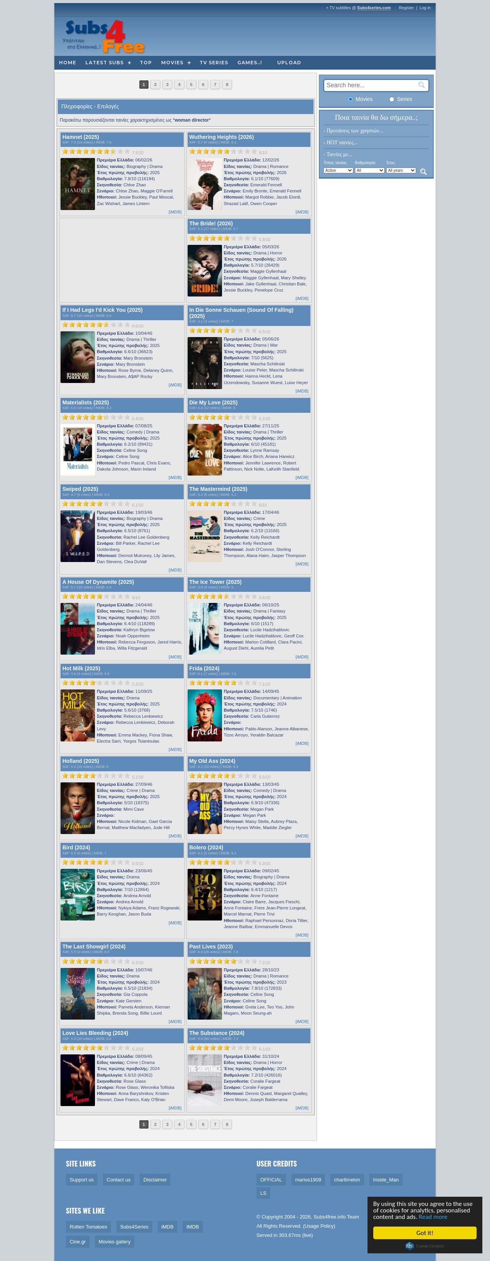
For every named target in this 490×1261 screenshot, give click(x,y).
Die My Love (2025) (213, 402)
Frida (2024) (204, 668)
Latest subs (104, 62)
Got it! (424, 1233)
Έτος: (391, 163)
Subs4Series (134, 1227)
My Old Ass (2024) (212, 761)
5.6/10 (264, 597)
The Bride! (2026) (211, 223)
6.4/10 (138, 418)
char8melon (347, 1180)
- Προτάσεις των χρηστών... (353, 131)
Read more (433, 1217)
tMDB (192, 1227)
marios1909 (308, 1180)
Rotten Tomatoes (88, 1227)
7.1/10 (264, 684)
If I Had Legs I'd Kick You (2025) (102, 310)
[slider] (96, 151)
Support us (82, 1180)
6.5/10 (264, 331)
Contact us (119, 1180)
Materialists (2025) (85, 402)
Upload (289, 62)
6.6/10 (138, 326)
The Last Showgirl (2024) (94, 946)
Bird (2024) (76, 847)
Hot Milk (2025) (81, 668)
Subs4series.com (374, 7)
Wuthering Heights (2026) (221, 137)
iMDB (100, 142)
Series (400, 99)
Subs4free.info (330, 1217)
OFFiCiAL (271, 1180)
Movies (172, 62)
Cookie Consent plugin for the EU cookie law (425, 1246)
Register (406, 7)
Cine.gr (78, 1242)
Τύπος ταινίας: (335, 163)
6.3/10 (264, 863)
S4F (65, 142)
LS (263, 1193)
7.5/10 (138, 152)
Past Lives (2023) (211, 946)
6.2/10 (264, 418)
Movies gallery (115, 1242)
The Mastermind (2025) (218, 489)
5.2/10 (138, 684)
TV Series (213, 62)
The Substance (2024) (217, 1033)
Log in (425, 7)
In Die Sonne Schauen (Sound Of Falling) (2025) (241, 313)
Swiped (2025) (80, 489)
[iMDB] (175, 212)
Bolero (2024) (206, 847)
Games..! (249, 62)
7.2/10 (264, 962)
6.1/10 (138, 505)
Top (146, 62)
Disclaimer (155, 1180)
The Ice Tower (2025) (215, 582)
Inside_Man (386, 1180)
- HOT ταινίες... (340, 142)
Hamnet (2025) (80, 137)
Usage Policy (319, 1226)
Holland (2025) (80, 761)
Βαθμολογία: (365, 163)
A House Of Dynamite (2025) (98, 582)
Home (67, 62)
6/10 (263, 152)
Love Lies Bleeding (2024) (95, 1033)
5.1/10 (138, 777)
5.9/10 (264, 239)
